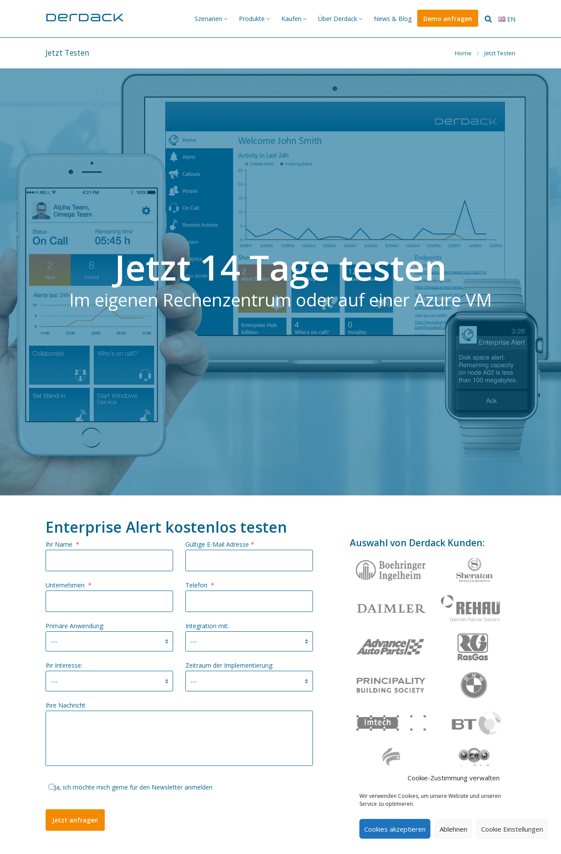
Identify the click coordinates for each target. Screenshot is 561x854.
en (506, 19)
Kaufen (291, 18)
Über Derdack (337, 18)
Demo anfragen (447, 18)
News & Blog (393, 18)
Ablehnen (453, 829)
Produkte (252, 18)
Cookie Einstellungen (512, 829)
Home (463, 53)
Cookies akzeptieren (395, 829)
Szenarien (208, 18)
